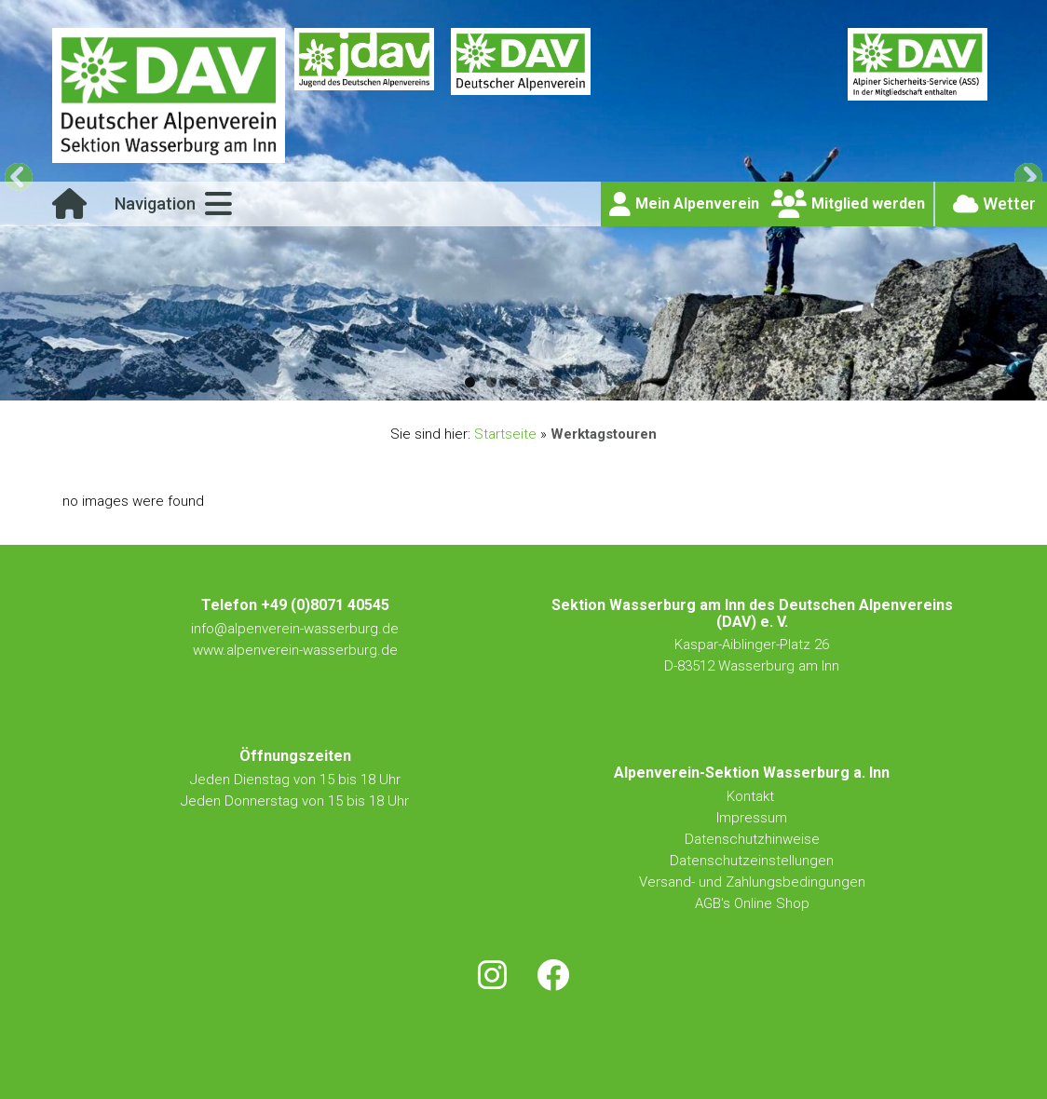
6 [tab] (577, 382)
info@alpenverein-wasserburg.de (295, 628)
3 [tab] (513, 382)
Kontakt (752, 796)
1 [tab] (470, 382)
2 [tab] (491, 382)
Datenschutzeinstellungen (752, 860)
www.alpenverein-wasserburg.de (295, 650)
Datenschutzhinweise (752, 839)
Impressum (751, 817)
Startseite (505, 434)
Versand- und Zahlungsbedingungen (752, 882)
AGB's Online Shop (752, 903)
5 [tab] (556, 382)
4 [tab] (534, 382)
